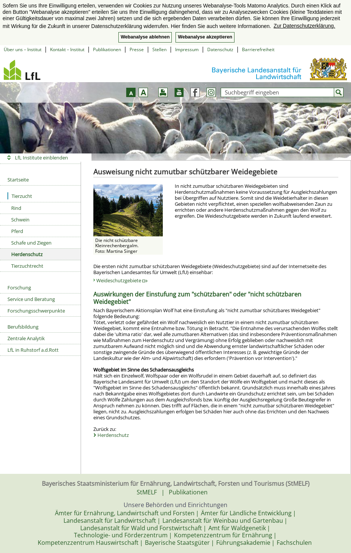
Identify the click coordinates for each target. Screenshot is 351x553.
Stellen (159, 49)
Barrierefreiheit (258, 49)
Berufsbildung (22, 326)
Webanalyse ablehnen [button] (145, 37)
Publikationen (107, 49)
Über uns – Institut (22, 49)
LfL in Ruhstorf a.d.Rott (33, 350)
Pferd (17, 231)
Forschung (19, 287)
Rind (16, 208)
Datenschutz (220, 49)
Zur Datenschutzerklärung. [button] (304, 26)
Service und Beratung (31, 299)
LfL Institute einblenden (41, 158)
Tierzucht (19, 195)
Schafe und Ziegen (31, 242)
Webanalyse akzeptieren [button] (205, 37)
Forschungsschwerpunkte (36, 310)
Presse (137, 49)
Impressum (187, 49)
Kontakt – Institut (67, 49)
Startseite (18, 179)
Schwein (20, 219)
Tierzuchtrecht (27, 265)
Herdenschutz (27, 254)
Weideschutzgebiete (121, 280)
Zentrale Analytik (26, 338)
